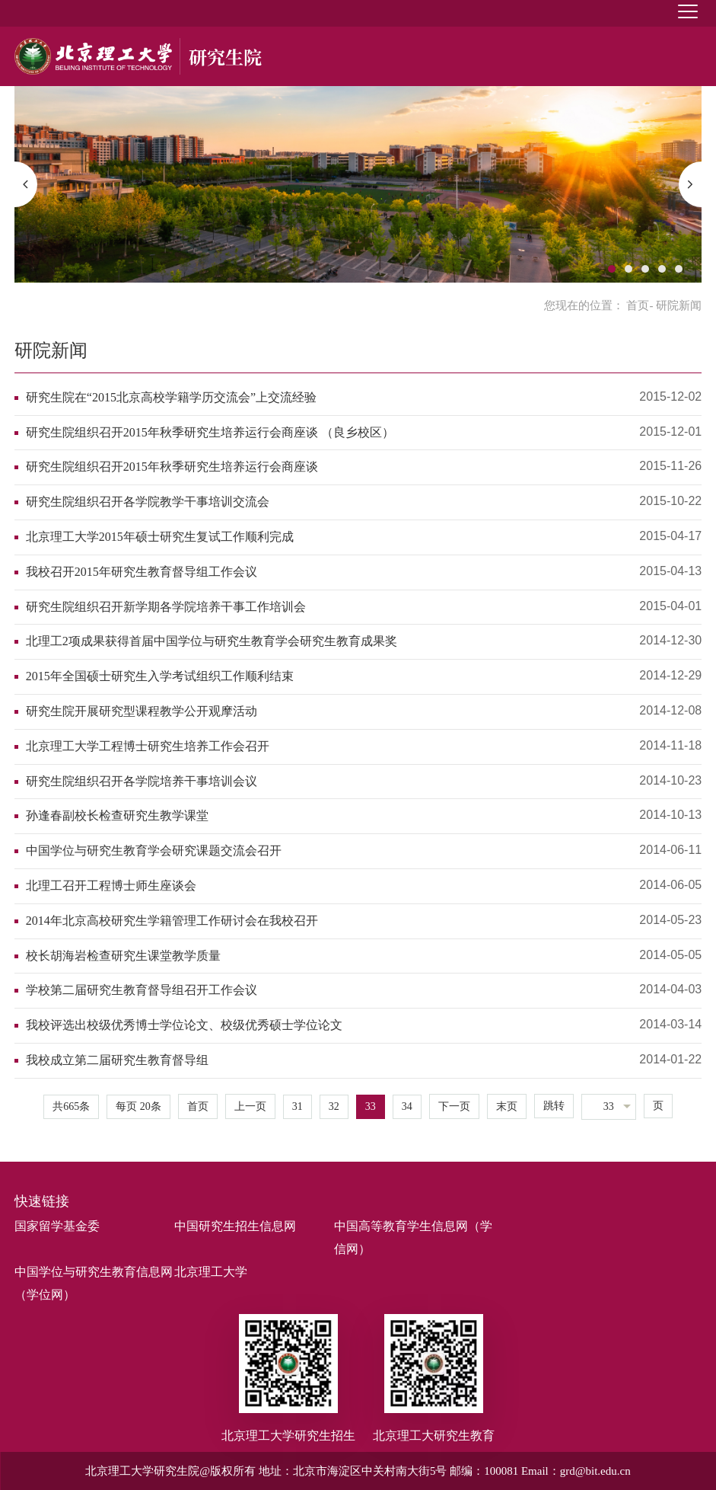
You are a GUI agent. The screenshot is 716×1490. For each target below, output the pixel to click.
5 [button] (679, 269)
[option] (358, 184)
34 (407, 1106)
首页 (637, 305)
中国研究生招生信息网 (235, 1226)
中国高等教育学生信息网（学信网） (413, 1237)
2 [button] (628, 269)
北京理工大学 (210, 1271)
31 (297, 1106)
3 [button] (645, 269)
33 (370, 1106)
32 (334, 1106)
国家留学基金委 (57, 1226)
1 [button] (612, 269)
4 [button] (662, 269)
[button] (25, 184)
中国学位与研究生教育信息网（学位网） (93, 1283)
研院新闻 (51, 350)
